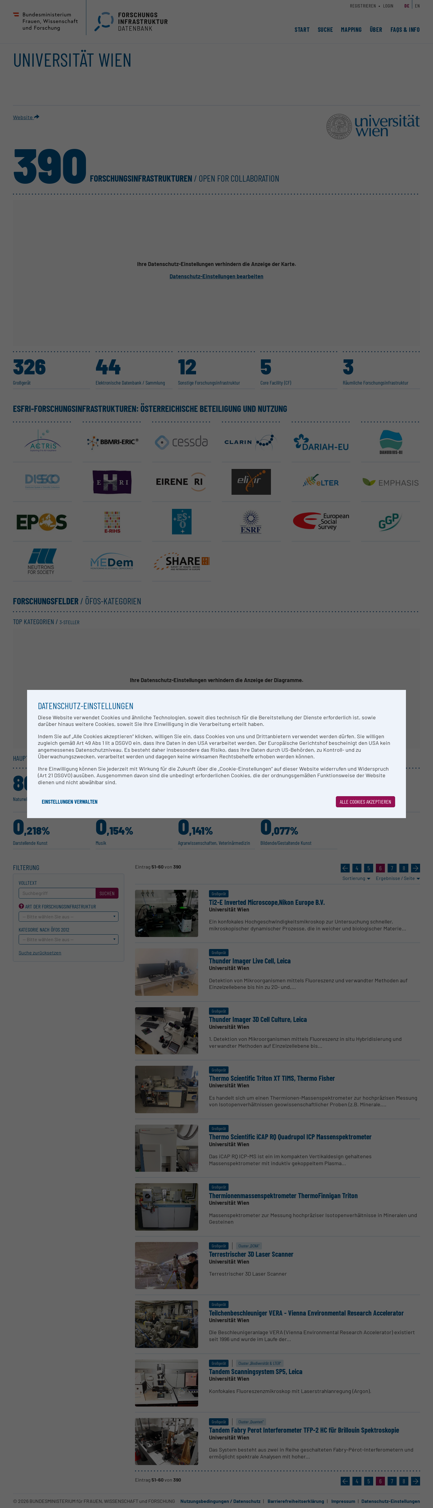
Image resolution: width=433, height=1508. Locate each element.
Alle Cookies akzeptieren (365, 801)
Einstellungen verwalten (69, 801)
